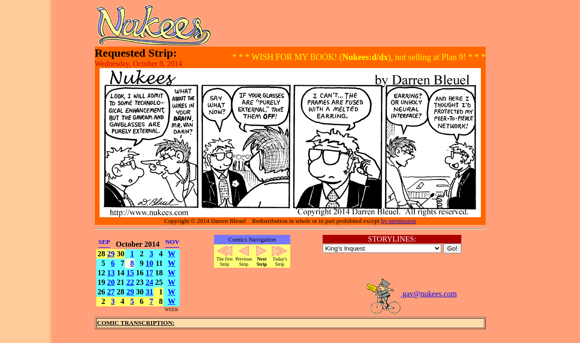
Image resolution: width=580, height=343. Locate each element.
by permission (398, 220)
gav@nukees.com (411, 294)
